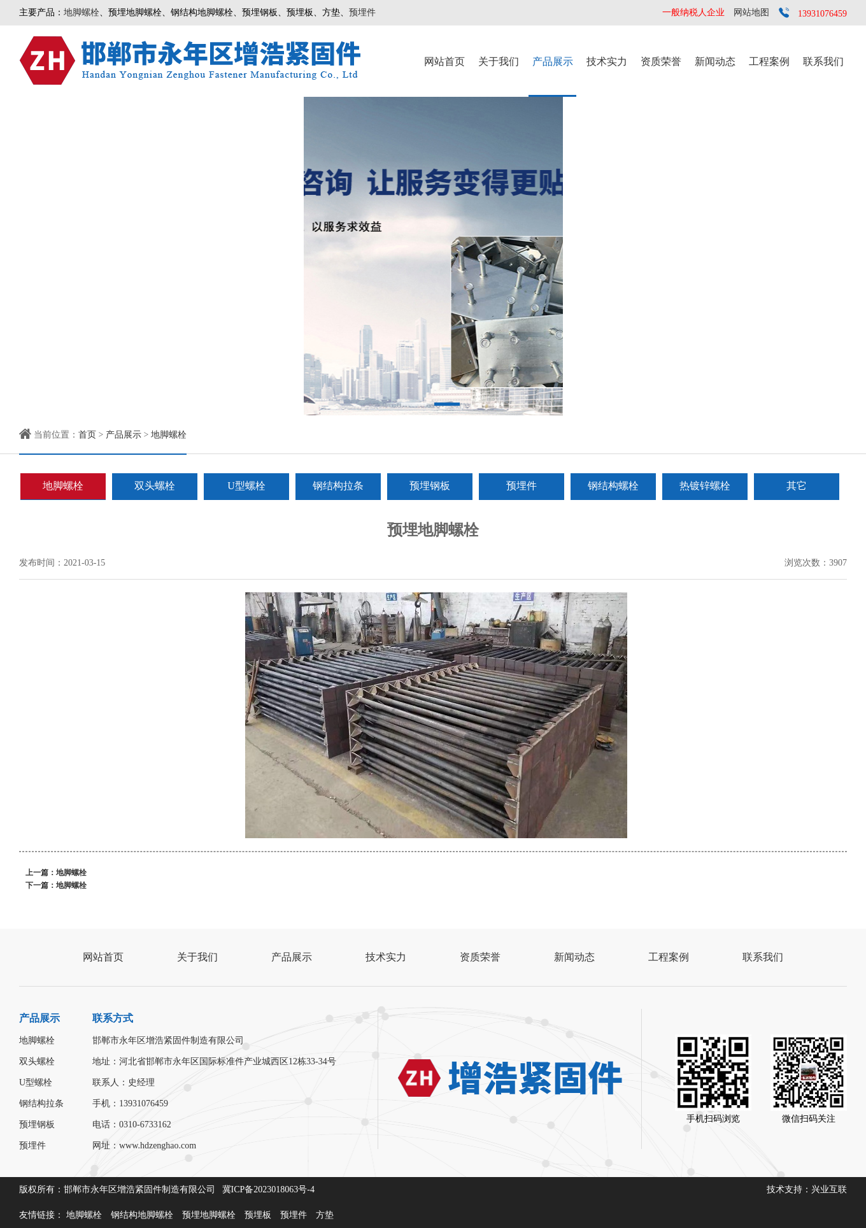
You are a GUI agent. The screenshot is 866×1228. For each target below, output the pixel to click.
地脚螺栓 (81, 12)
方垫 (325, 1215)
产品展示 (552, 61)
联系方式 (112, 1018)
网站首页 (444, 61)
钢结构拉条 (338, 485)
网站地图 (751, 12)
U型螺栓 (246, 485)
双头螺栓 (154, 485)
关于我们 (498, 61)
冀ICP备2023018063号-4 (268, 1189)
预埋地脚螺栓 (209, 1215)
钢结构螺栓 (613, 485)
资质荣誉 (661, 61)
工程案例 (769, 61)
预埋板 (258, 1215)
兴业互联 (829, 1189)
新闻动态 (715, 61)
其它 (796, 485)
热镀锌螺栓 (704, 485)
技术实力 (606, 61)
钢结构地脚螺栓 (142, 1215)
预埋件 (362, 12)
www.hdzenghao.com (157, 1145)
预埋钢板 (429, 485)
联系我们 (823, 61)
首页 (87, 434)
